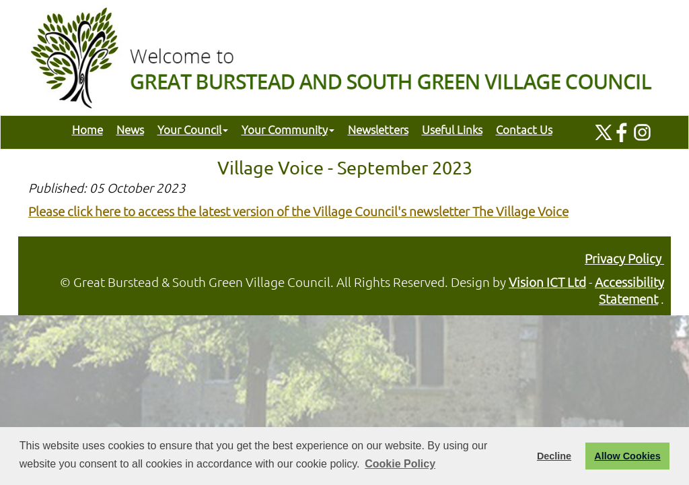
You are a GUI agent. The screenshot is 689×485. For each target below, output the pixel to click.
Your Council (192, 129)
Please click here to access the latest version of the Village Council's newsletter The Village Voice (298, 211)
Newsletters (378, 129)
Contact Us (524, 129)
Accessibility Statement (629, 289)
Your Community (288, 129)
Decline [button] (554, 456)
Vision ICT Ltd (547, 281)
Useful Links (452, 129)
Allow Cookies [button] (627, 456)
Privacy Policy (624, 258)
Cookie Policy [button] (400, 464)
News (130, 129)
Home (87, 129)
